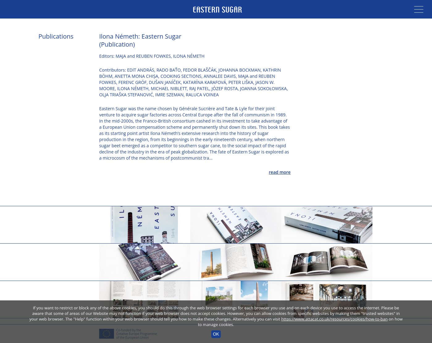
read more (280, 172)
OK (216, 334)
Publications (56, 36)
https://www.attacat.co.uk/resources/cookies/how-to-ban (334, 319)
